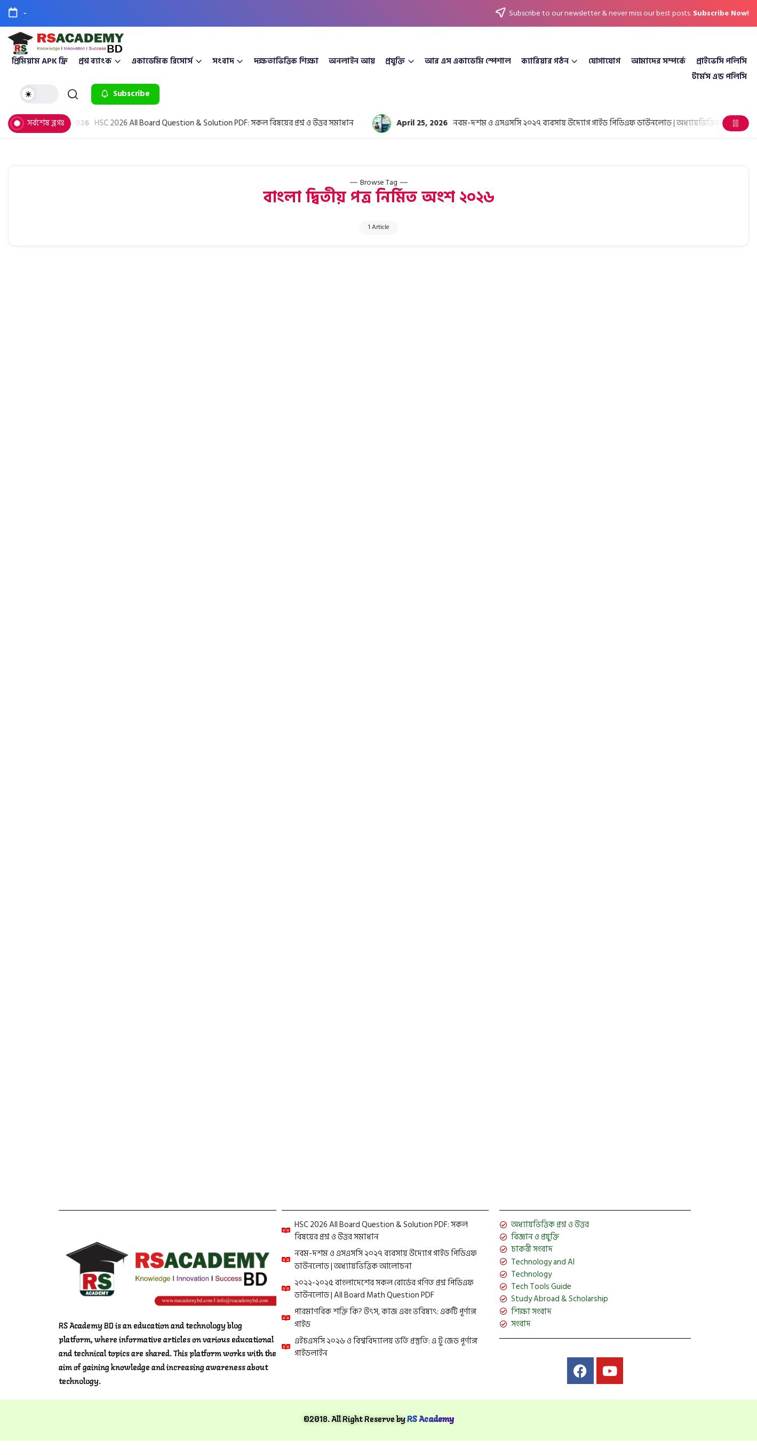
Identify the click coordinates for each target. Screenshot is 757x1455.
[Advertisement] (379, 342)
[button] (41, 94)
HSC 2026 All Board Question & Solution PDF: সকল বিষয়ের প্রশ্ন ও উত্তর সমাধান (242, 123)
